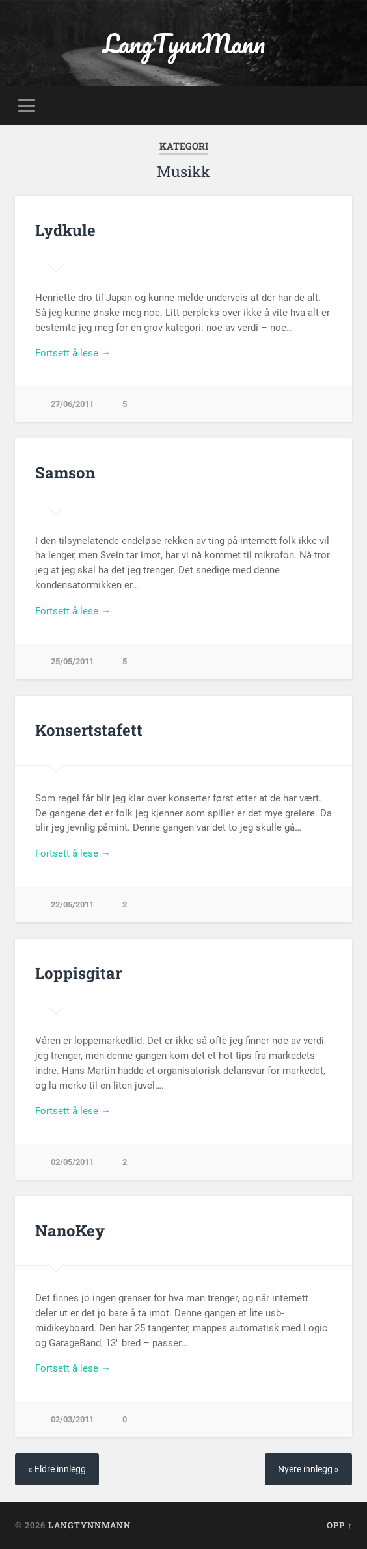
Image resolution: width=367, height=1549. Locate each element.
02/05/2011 (72, 1162)
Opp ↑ (339, 1525)
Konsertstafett (89, 730)
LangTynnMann (184, 43)
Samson (65, 472)
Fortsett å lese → (73, 353)
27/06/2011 (72, 404)
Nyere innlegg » (308, 1469)
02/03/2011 (72, 1419)
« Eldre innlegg (57, 1469)
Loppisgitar (78, 973)
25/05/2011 (72, 661)
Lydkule (65, 230)
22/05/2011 (72, 904)
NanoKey (70, 1230)
